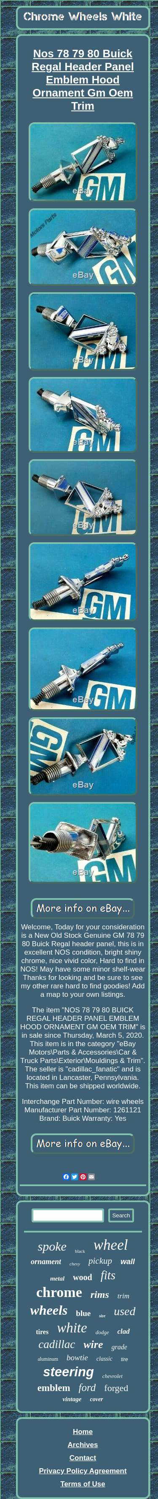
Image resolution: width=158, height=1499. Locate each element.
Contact (83, 1458)
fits (108, 1275)
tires (42, 1331)
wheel (111, 1245)
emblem (53, 1388)
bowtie (77, 1357)
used (124, 1311)
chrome (59, 1292)
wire (93, 1344)
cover (96, 1399)
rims (100, 1294)
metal (57, 1278)
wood (82, 1277)
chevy (75, 1263)
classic (104, 1359)
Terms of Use (82, 1484)
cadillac (56, 1344)
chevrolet (112, 1376)
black (80, 1251)
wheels (48, 1310)
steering (68, 1371)
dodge (102, 1332)
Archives (83, 1445)
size (102, 1315)
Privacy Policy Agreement (82, 1471)
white (72, 1327)
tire (124, 1359)
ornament (46, 1261)
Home (83, 1432)
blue (83, 1313)
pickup (100, 1261)
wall (128, 1261)
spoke (52, 1246)
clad (123, 1331)
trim (123, 1296)
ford (87, 1387)
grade (119, 1347)
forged (116, 1388)
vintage (71, 1399)
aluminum (47, 1359)
